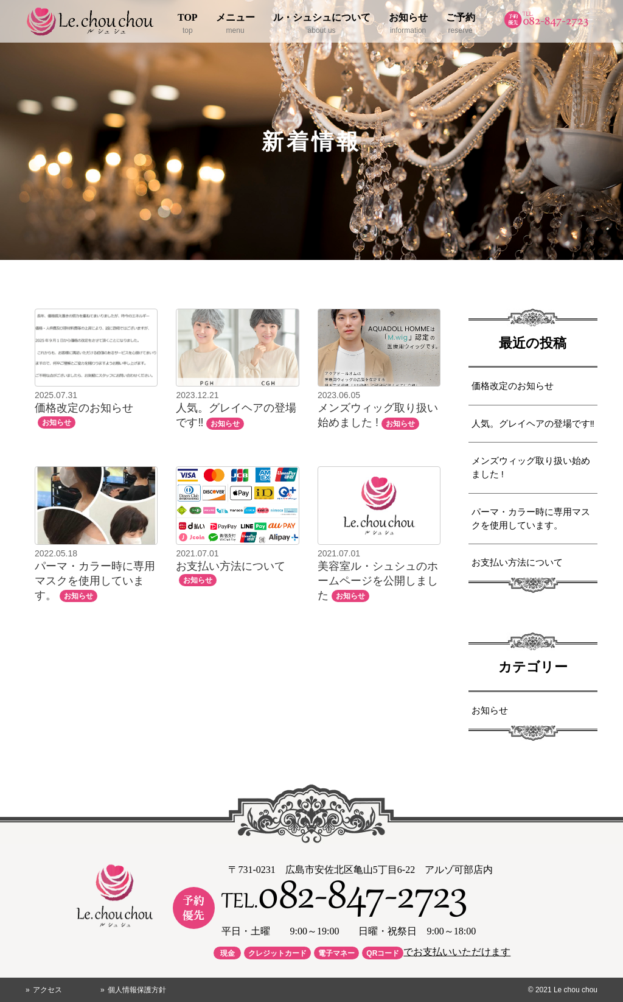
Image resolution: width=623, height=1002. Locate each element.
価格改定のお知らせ (513, 386)
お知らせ (490, 710)
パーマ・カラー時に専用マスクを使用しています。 (531, 518)
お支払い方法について (517, 562)
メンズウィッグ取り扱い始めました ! (531, 467)
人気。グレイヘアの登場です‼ (533, 424)
